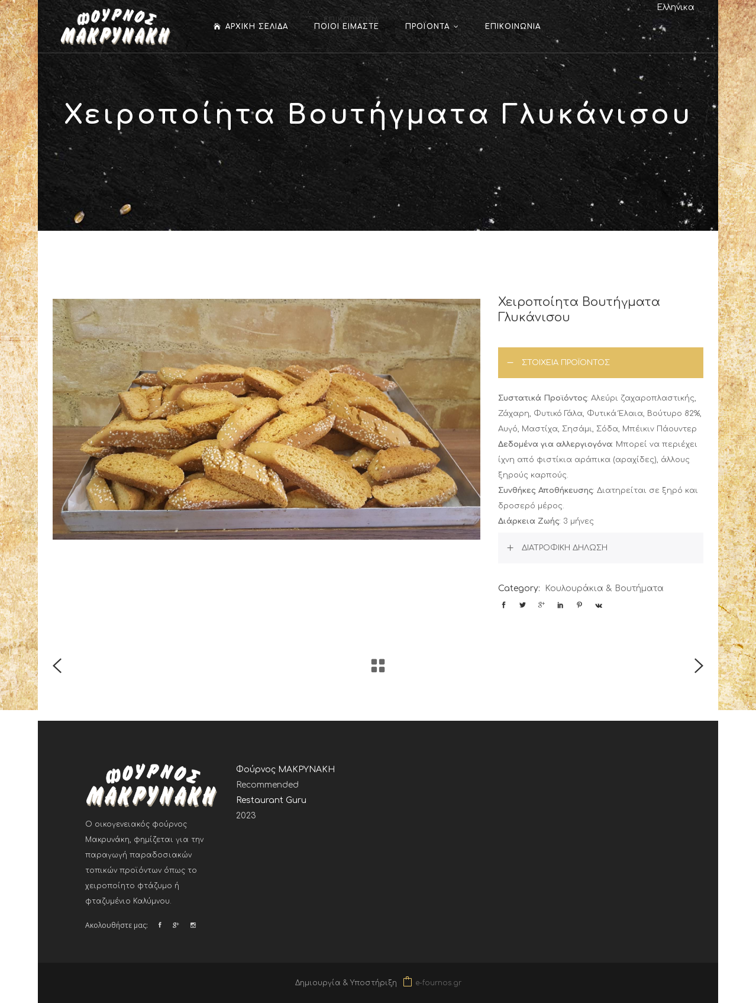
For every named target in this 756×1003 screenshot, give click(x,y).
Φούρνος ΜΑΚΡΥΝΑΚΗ (285, 769)
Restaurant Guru (271, 800)
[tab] (600, 362)
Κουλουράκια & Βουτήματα (604, 588)
